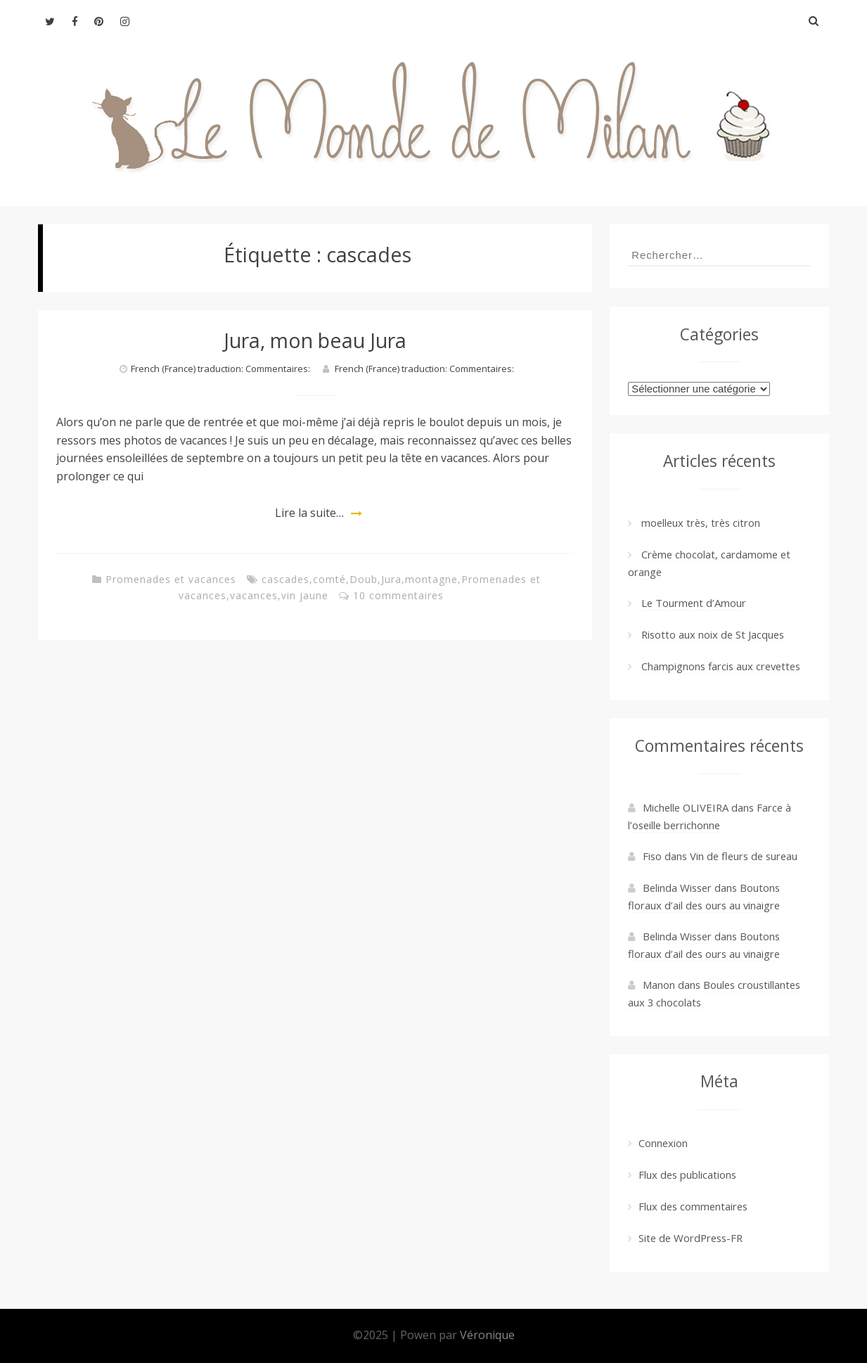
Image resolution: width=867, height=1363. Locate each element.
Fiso (652, 856)
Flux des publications (687, 1174)
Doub (363, 579)
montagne (431, 579)
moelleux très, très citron (700, 523)
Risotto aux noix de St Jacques (712, 634)
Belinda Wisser (677, 936)
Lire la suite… (309, 512)
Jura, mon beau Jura (315, 340)
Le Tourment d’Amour (693, 603)
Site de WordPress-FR (690, 1238)
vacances (254, 595)
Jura (391, 579)
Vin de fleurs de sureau (743, 856)
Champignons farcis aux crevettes (720, 666)
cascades (285, 579)
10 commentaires (398, 595)
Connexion (663, 1143)
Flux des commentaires (692, 1206)
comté (329, 579)
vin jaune (304, 595)
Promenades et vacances (170, 579)
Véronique (487, 1335)
